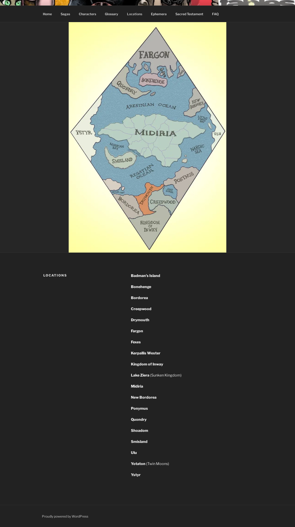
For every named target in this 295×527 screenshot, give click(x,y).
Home (47, 14)
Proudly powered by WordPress (65, 516)
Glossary (111, 14)
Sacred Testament (189, 14)
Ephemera (159, 14)
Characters (87, 14)
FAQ (215, 14)
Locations (134, 14)
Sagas (65, 14)
